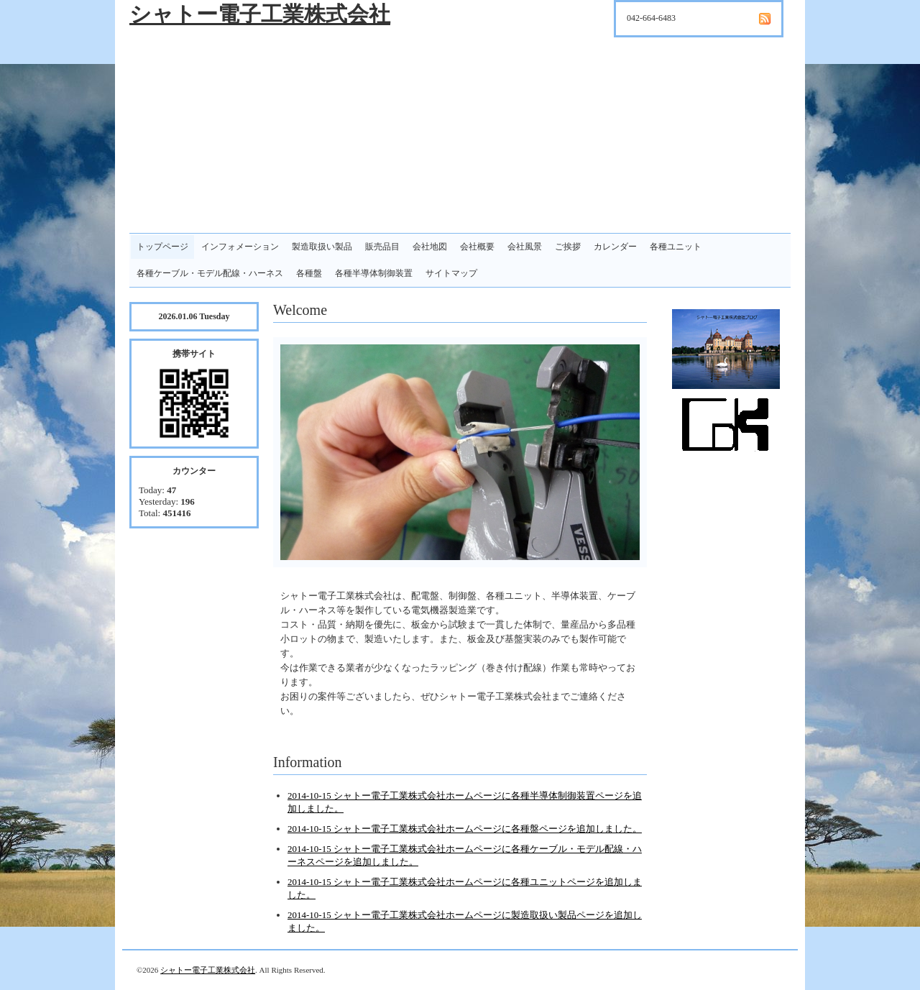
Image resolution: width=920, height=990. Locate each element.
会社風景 (524, 247)
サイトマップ (451, 273)
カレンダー (615, 247)
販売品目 (382, 247)
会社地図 (430, 247)
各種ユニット (676, 247)
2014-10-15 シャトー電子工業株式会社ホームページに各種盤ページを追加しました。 (465, 828)
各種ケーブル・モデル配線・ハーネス (210, 273)
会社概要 (477, 247)
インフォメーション (240, 247)
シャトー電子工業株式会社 (259, 14)
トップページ (162, 247)
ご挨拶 (568, 247)
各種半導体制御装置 (374, 273)
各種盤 (309, 273)
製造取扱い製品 (322, 247)
